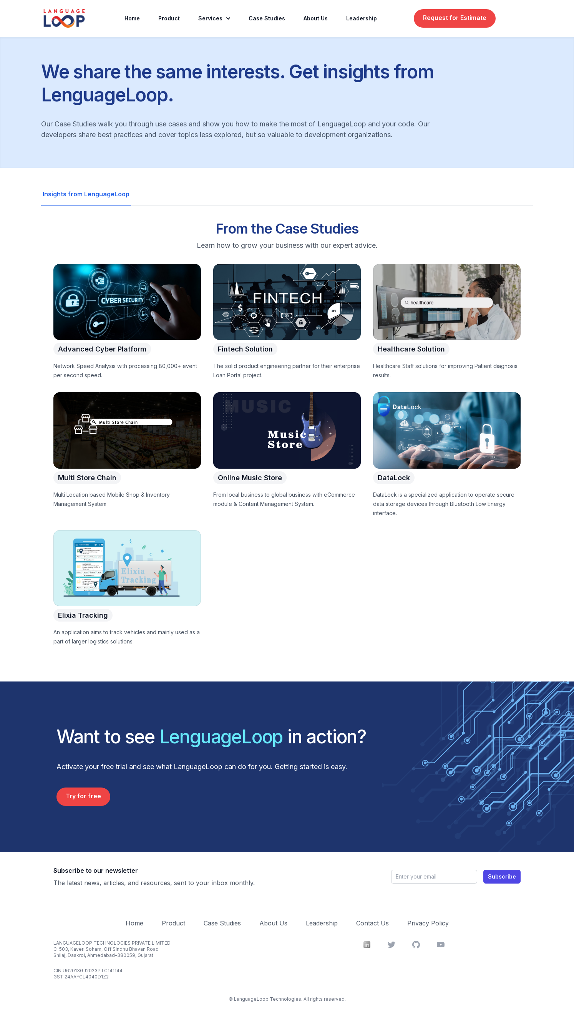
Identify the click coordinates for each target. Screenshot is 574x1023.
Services (214, 18)
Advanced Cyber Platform (102, 350)
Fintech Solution (245, 350)
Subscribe (502, 876)
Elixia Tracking (83, 616)
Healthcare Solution (411, 350)
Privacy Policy (428, 923)
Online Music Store (250, 478)
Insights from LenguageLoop (86, 194)
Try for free (83, 796)
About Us (316, 18)
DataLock (394, 478)
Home (132, 18)
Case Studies (267, 18)
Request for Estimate (454, 18)
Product (169, 18)
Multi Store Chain (87, 478)
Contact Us (372, 923)
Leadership (361, 18)
